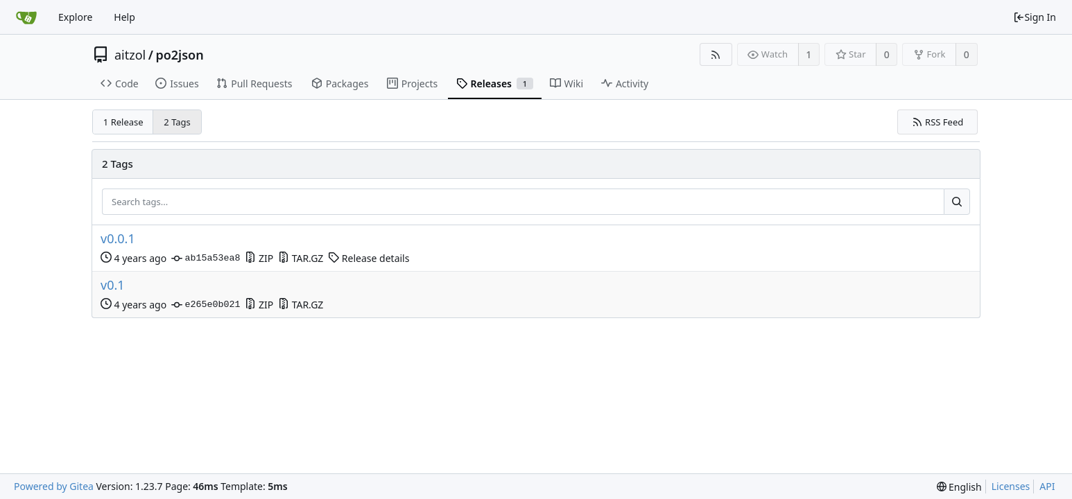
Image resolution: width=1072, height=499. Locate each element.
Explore (75, 17)
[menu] (959, 486)
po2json (179, 55)
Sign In (1034, 17)
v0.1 (113, 285)
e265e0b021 (205, 304)
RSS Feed (938, 122)
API (1047, 486)
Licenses (1011, 486)
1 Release (123, 122)
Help (124, 17)
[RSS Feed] (716, 54)
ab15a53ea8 (205, 258)
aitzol (130, 55)
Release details (368, 258)
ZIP (259, 258)
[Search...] (957, 202)
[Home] (26, 17)
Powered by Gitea (54, 486)
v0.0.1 (118, 239)
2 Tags (177, 122)
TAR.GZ (300, 258)
